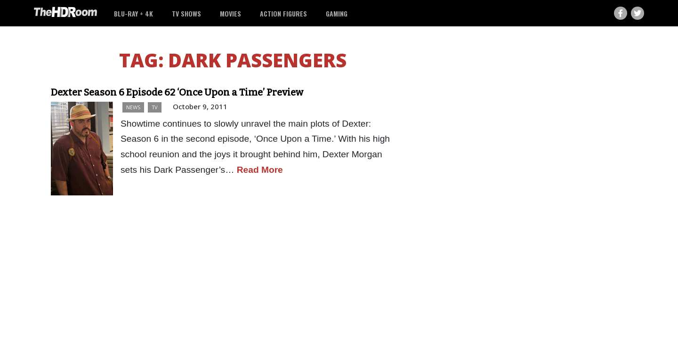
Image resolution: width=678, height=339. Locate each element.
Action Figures (283, 13)
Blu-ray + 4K (133, 13)
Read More (260, 170)
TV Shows (186, 13)
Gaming (336, 13)
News (133, 107)
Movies (230, 13)
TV (155, 107)
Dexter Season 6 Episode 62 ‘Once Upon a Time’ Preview (177, 92)
